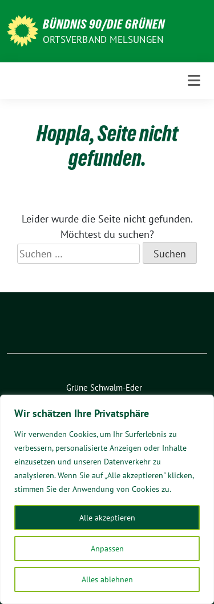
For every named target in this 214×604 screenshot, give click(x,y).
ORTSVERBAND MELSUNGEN (103, 39)
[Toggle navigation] (194, 80)
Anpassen (107, 548)
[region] (107, 499)
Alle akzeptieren (107, 517)
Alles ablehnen (107, 579)
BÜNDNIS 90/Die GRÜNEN (104, 24)
